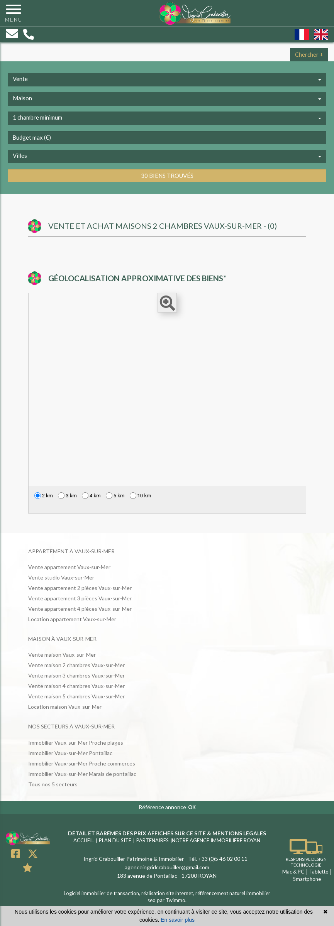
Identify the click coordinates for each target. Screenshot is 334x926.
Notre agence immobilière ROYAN (216, 840)
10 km (140, 495)
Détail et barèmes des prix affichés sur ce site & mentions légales (167, 833)
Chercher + (309, 54)
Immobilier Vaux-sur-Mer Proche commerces (81, 763)
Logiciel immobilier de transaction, (102, 893)
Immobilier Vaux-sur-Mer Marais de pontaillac (82, 774)
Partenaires (152, 840)
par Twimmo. (171, 900)
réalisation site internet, (168, 893)
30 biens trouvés (167, 175)
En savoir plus (178, 920)
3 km (67, 495)
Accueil (83, 840)
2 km (43, 495)
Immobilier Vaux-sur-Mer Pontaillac (70, 753)
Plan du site (115, 840)
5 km (115, 495)
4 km (91, 495)
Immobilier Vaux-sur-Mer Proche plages (75, 742)
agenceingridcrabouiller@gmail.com (167, 867)
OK (192, 807)
